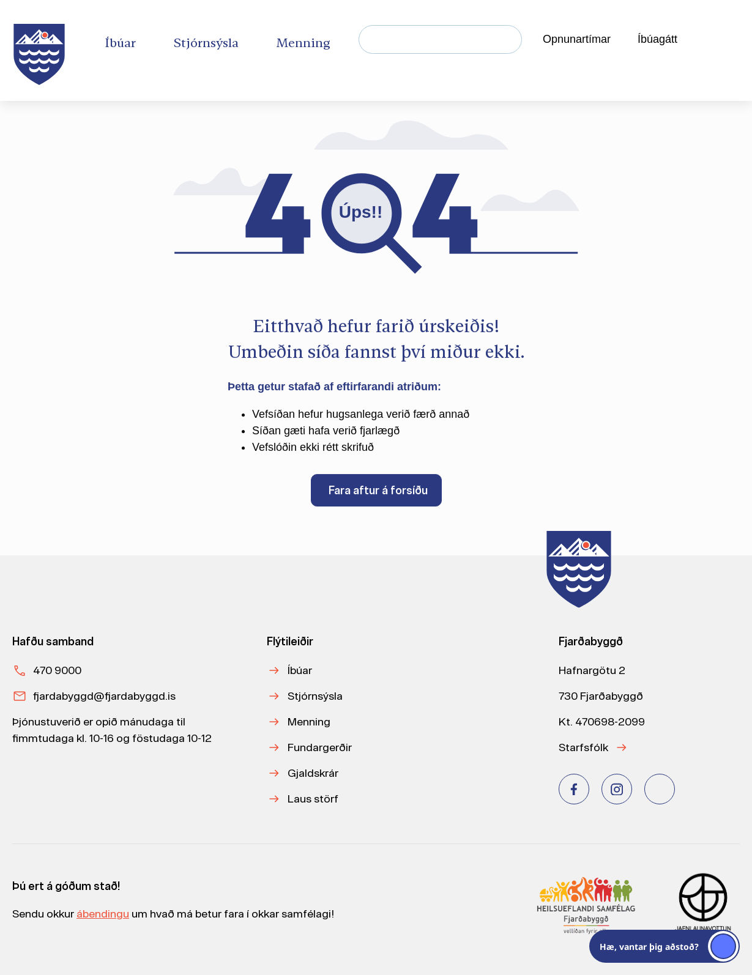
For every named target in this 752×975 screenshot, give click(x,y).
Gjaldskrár (313, 772)
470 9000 (57, 670)
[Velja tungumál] (719, 40)
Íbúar (300, 670)
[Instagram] (616, 789)
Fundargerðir (320, 747)
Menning (309, 721)
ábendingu (102, 913)
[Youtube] (659, 789)
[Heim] (41, 50)
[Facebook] (574, 789)
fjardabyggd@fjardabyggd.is (104, 695)
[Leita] (507, 39)
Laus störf (313, 798)
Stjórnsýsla (315, 695)
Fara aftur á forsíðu (378, 492)
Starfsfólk (583, 747)
